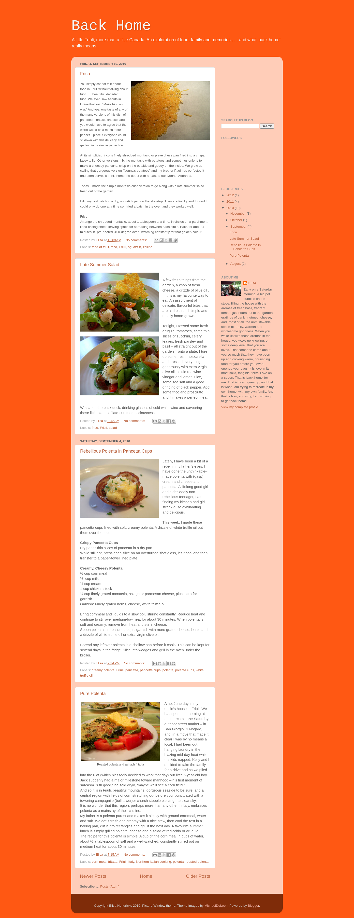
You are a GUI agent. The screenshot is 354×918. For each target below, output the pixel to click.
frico (114, 247)
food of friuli (100, 247)
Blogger (253, 905)
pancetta (131, 670)
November (238, 213)
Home (146, 876)
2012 (230, 195)
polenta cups (184, 670)
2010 (230, 208)
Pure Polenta (93, 693)
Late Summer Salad (99, 264)
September (239, 226)
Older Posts (198, 876)
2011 (230, 201)
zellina (147, 247)
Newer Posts (93, 876)
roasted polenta (197, 861)
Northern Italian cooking (153, 861)
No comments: (136, 240)
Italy (131, 861)
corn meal (99, 861)
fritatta (113, 861)
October (236, 220)
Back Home (111, 26)
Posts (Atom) (109, 886)
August (236, 263)
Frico (85, 73)
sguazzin (134, 247)
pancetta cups (150, 670)
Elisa (252, 283)
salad (113, 428)
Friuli (122, 247)
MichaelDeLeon (216, 905)
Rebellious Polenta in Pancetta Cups (116, 451)
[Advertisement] (245, 85)
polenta (167, 670)
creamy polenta (103, 670)
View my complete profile (239, 407)
